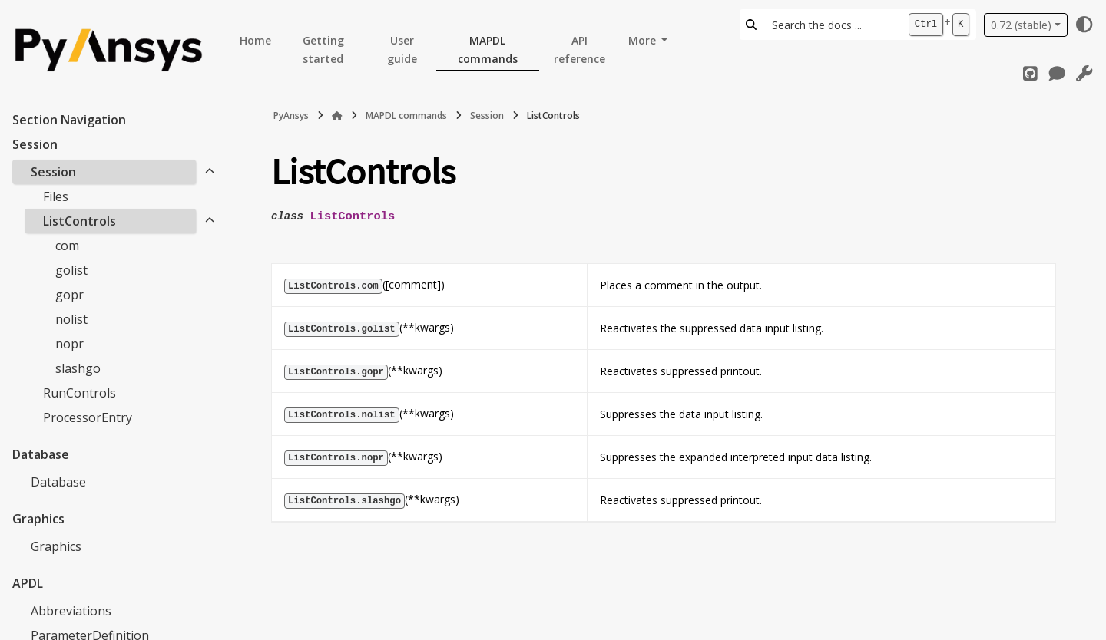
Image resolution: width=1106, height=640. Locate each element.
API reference (579, 49)
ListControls (79, 221)
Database (58, 481)
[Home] (337, 116)
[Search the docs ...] (832, 24)
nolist (71, 319)
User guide (402, 49)
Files (55, 196)
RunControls (79, 392)
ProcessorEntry (87, 417)
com (67, 245)
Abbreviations (71, 610)
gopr (69, 294)
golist (71, 270)
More (643, 40)
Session (53, 171)
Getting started (323, 49)
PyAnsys (291, 115)
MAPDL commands (488, 49)
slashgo (78, 368)
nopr (69, 343)
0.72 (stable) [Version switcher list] (1021, 25)
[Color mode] (1084, 25)
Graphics (56, 546)
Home (255, 40)
